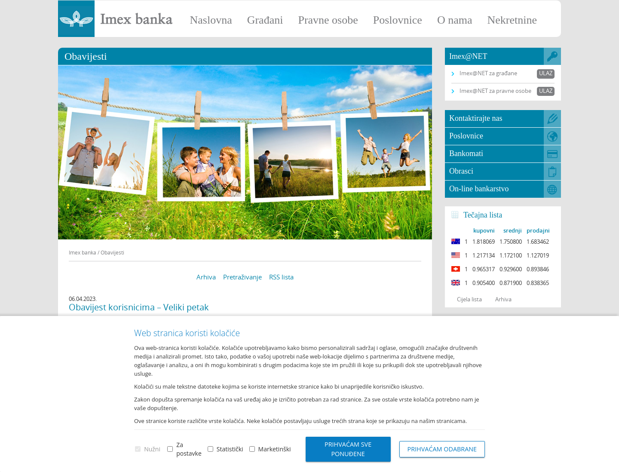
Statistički (230, 449)
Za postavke (189, 449)
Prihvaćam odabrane (442, 449)
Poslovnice (397, 20)
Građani (265, 20)
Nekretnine (512, 20)
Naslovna (211, 20)
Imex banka (82, 252)
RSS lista (281, 277)
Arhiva (206, 277)
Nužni (152, 449)
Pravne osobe (328, 20)
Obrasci (461, 171)
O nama (454, 20)
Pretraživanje (242, 277)
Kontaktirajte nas (475, 118)
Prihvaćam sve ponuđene (348, 449)
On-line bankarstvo (479, 188)
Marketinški (274, 449)
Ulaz (545, 73)
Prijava (608, 10)
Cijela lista (469, 299)
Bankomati (466, 153)
